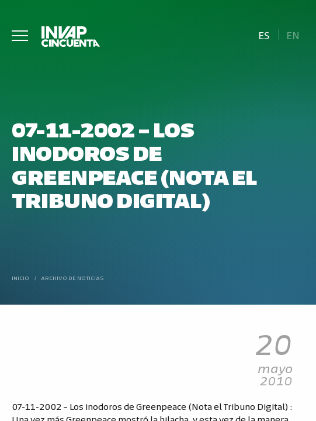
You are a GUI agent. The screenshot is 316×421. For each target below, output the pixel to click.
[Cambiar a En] (293, 34)
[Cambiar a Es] (263, 34)
